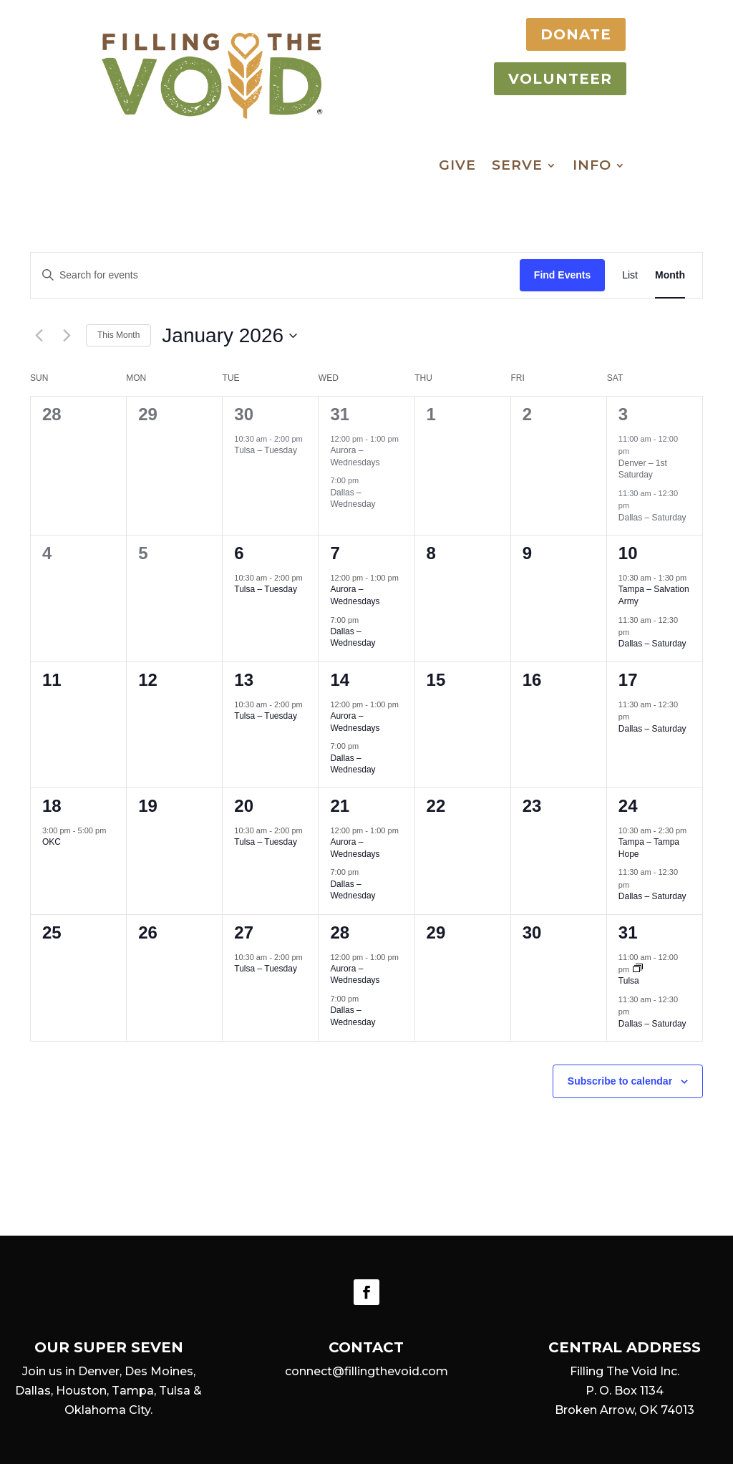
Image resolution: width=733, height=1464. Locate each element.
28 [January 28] (339, 932)
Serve (517, 166)
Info (592, 166)
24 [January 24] (628, 805)
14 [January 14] (339, 679)
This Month (118, 335)
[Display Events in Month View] (670, 275)
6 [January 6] (238, 553)
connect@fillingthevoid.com (366, 1371)
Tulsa (628, 981)
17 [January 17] (628, 679)
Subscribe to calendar (620, 1081)
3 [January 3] (623, 414)
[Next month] (66, 335)
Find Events (562, 275)
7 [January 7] (334, 553)
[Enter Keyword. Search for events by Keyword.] (275, 275)
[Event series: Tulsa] (638, 969)
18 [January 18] (52, 805)
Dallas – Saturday (652, 518)
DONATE (563, 34)
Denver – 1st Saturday (642, 469)
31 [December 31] (339, 414)
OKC (51, 842)
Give (457, 166)
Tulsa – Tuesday (265, 450)
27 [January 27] (243, 932)
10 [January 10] (628, 553)
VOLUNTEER (548, 78)
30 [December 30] (243, 414)
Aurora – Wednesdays (354, 456)
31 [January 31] (628, 932)
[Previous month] (38, 335)
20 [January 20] (243, 805)
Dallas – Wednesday (352, 499)
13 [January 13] (243, 679)
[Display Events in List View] (630, 275)
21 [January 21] (339, 805)
